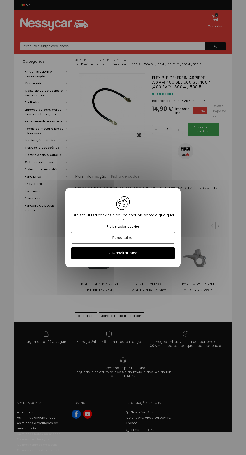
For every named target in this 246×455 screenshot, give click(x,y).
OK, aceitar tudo (123, 253)
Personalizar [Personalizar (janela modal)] (123, 238)
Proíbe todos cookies (123, 227)
